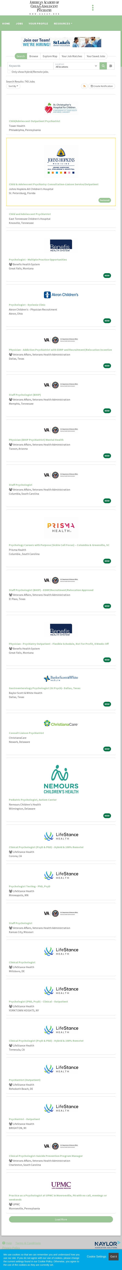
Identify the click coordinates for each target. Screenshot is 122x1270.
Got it (113, 1256)
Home (6, 23)
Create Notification (102, 86)
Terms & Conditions (28, 1243)
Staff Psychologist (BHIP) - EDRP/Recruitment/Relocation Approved (51, 590)
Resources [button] (62, 23)
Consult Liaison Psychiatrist (26, 733)
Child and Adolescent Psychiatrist (30, 214)
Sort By (12, 86)
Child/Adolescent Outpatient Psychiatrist (34, 121)
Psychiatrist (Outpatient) (24, 1080)
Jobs (19, 23)
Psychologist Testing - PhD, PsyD (29, 886)
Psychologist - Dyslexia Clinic (27, 304)
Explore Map (50, 56)
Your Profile (38, 23)
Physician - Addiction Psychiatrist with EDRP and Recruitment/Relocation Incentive (60, 349)
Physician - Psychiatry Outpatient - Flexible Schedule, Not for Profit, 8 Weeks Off (59, 643)
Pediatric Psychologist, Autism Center (33, 799)
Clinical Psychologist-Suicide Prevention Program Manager (46, 1156)
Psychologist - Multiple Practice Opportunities (38, 259)
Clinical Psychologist (22, 962)
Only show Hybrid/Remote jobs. (30, 71)
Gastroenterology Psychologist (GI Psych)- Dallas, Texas (44, 688)
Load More (61, 1219)
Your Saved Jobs (96, 56)
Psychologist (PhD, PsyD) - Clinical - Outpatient (38, 1001)
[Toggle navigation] (93, 8)
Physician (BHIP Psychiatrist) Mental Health (36, 439)
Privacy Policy (11, 1248)
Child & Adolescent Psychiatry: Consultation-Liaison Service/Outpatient (53, 184)
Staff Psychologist (20, 484)
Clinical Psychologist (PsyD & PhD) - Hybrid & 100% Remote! (46, 847)
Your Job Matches (72, 56)
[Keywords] (31, 66)
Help (7, 1243)
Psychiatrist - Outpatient (24, 1119)
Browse (33, 56)
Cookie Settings (96, 1256)
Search (21, 56)
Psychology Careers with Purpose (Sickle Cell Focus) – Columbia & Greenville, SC (59, 545)
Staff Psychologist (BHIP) (25, 394)
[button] (110, 66)
